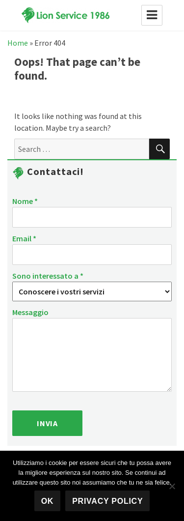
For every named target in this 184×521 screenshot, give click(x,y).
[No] (172, 486)
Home (17, 43)
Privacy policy (107, 501)
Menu (151, 15)
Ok (47, 501)
